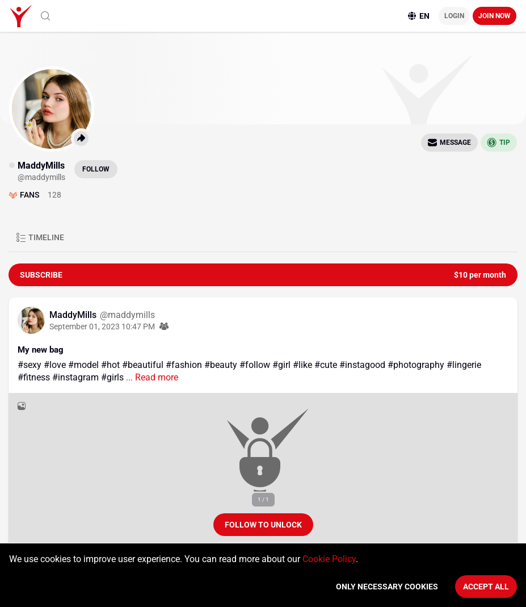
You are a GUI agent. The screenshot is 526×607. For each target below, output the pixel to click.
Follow (96, 169)
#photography (416, 364)
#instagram (75, 377)
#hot (110, 364)
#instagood (362, 364)
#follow (254, 364)
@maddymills (127, 314)
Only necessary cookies (387, 586)
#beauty (220, 364)
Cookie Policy (329, 559)
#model (83, 364)
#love (55, 364)
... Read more (151, 377)
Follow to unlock (263, 524)
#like (302, 364)
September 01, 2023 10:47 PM (102, 326)
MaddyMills (74, 314)
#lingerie (464, 364)
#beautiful (142, 364)
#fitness (34, 377)
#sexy (29, 364)
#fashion (184, 364)
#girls (112, 377)
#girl (281, 364)
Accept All (486, 586)
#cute (325, 364)
